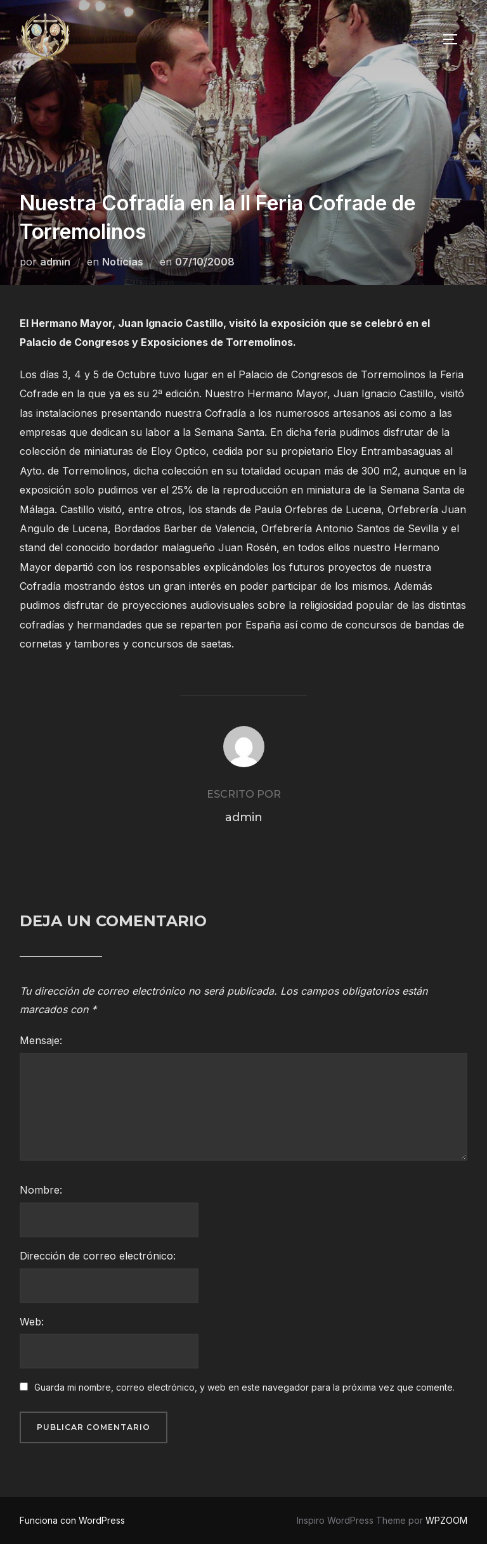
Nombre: (41, 1190)
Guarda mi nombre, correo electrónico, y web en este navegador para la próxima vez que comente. (244, 1387)
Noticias (122, 261)
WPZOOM (446, 1520)
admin (55, 261)
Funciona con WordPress (72, 1520)
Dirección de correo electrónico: (98, 1255)
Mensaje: (41, 1040)
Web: (32, 1321)
